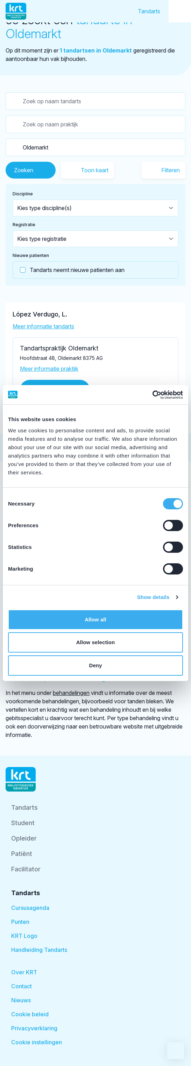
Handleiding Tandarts (39, 949)
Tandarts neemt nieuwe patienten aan (69, 270)
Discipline (23, 193)
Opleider (24, 838)
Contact (21, 986)
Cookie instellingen (36, 1042)
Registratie (24, 224)
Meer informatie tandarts (43, 326)
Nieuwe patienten (31, 255)
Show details (153, 597)
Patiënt (21, 853)
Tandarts (149, 11)
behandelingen (71, 692)
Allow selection (95, 642)
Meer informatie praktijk (49, 368)
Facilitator (26, 869)
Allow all (95, 619)
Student (23, 823)
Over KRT (24, 972)
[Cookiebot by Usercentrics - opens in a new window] (152, 394)
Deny (95, 665)
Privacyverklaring (34, 1028)
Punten (20, 921)
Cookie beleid (30, 1014)
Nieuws (21, 1000)
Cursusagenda (30, 907)
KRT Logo (24, 935)
